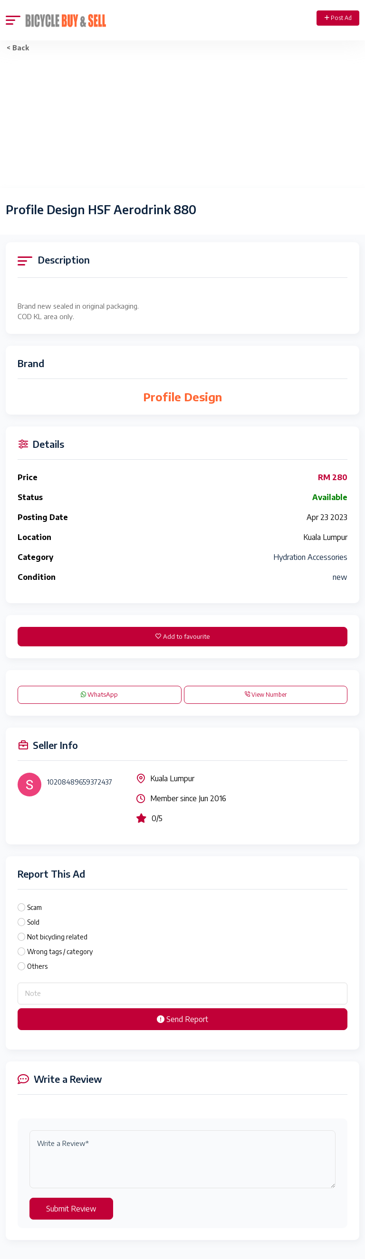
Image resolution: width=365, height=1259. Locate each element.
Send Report (182, 1019)
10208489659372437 (79, 782)
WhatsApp (99, 694)
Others (37, 966)
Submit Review (71, 1208)
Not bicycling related (57, 937)
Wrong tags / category (60, 951)
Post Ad (338, 17)
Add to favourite (182, 636)
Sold (33, 922)
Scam (34, 907)
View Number (265, 694)
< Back (18, 48)
